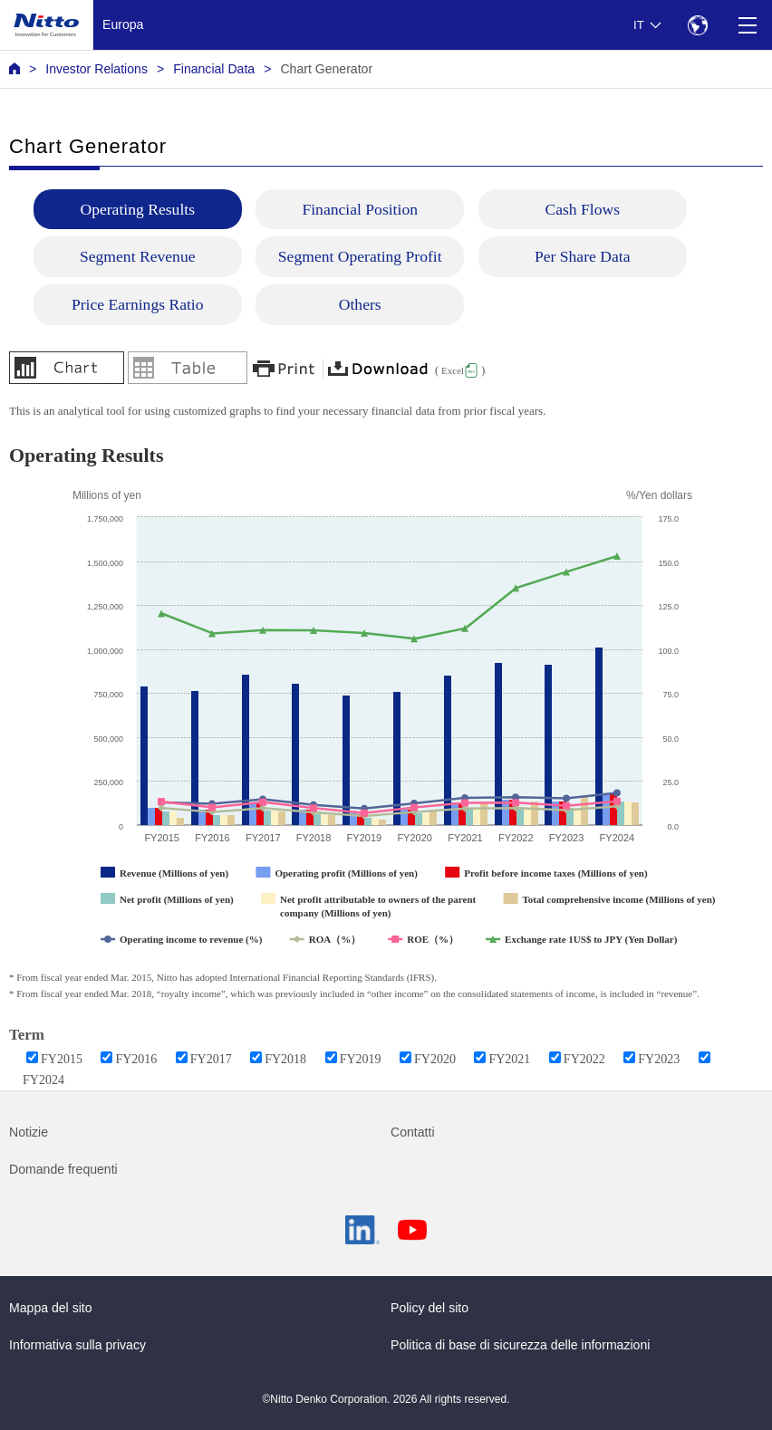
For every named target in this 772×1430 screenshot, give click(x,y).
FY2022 (584, 1059)
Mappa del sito (50, 1307)
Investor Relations (96, 69)
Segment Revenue (138, 256)
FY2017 (211, 1059)
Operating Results (137, 209)
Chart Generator (326, 69)
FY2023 (659, 1059)
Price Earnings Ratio (138, 304)
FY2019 (360, 1059)
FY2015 (61, 1059)
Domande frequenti (63, 1169)
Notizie (28, 1132)
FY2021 (509, 1059)
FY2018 (285, 1059)
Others (360, 304)
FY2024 (43, 1080)
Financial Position (360, 209)
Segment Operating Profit (360, 256)
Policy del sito (429, 1307)
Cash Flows (582, 209)
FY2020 (435, 1059)
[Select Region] (697, 25)
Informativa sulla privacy (77, 1345)
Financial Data (214, 69)
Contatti (413, 1132)
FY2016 (136, 1059)
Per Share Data (583, 256)
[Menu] (747, 25)
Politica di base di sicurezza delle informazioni (520, 1345)
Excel (452, 370)
